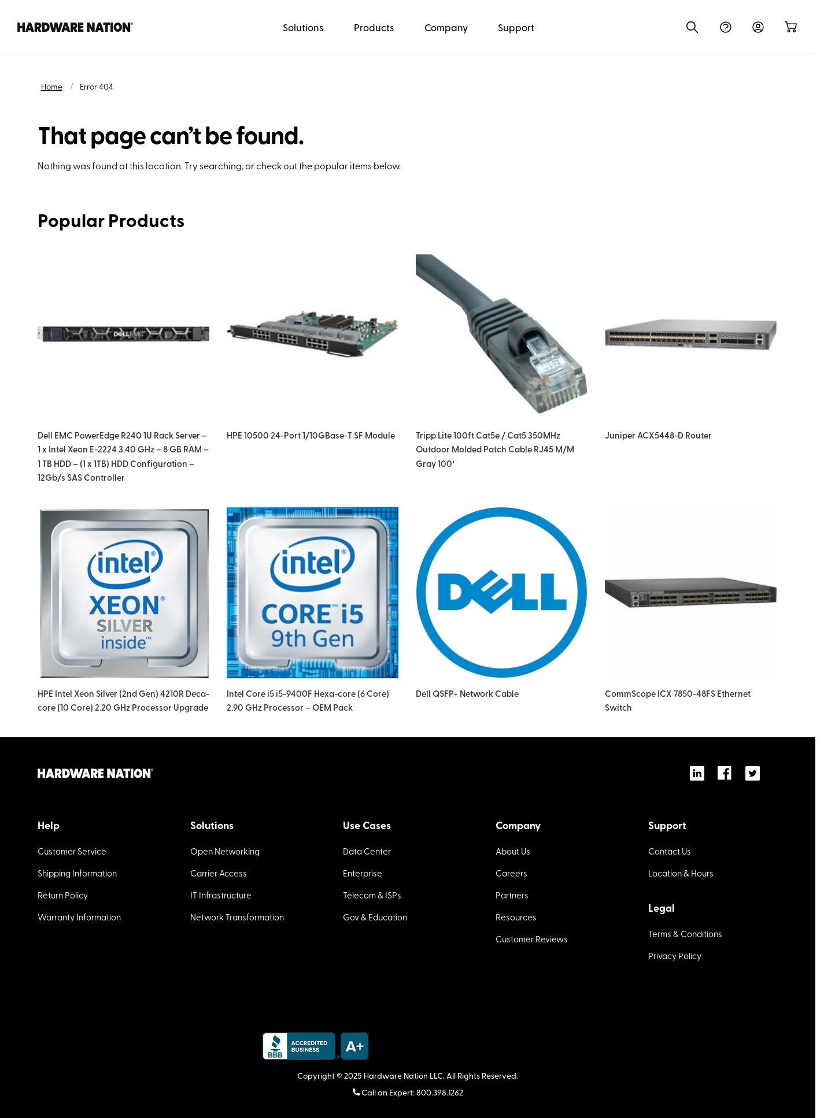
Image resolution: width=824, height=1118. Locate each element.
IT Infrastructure (221, 895)
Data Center (367, 851)
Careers (511, 873)
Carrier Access (218, 873)
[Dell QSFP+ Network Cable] (501, 592)
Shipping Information (77, 873)
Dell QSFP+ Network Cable (467, 693)
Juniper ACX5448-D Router (658, 435)
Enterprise (362, 873)
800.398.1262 (439, 1092)
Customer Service (72, 851)
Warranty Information (79, 917)
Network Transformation (237, 917)
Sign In (758, 27)
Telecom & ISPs (372, 895)
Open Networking (225, 851)
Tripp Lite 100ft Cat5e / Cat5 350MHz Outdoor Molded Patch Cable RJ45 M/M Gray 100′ (495, 449)
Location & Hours (681, 873)
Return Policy (63, 895)
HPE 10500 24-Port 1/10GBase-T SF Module (311, 435)
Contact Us (669, 851)
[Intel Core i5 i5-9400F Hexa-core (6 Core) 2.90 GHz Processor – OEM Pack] (312, 592)
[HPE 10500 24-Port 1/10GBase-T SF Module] (312, 334)
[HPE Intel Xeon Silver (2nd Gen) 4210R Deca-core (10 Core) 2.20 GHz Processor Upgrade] (123, 592)
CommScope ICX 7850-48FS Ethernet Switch (678, 700)
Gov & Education (375, 917)
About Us (513, 851)
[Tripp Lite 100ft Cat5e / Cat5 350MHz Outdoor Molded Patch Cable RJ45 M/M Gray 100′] (501, 334)
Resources (516, 917)
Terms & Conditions (685, 933)
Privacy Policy (674, 955)
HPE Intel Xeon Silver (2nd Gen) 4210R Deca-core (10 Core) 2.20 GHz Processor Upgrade (123, 700)
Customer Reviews (532, 939)
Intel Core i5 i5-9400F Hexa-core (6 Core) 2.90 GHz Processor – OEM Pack (308, 700)
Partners (512, 895)
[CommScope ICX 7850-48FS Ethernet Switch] (691, 592)
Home (51, 86)
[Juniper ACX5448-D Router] (691, 334)
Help (726, 27)
